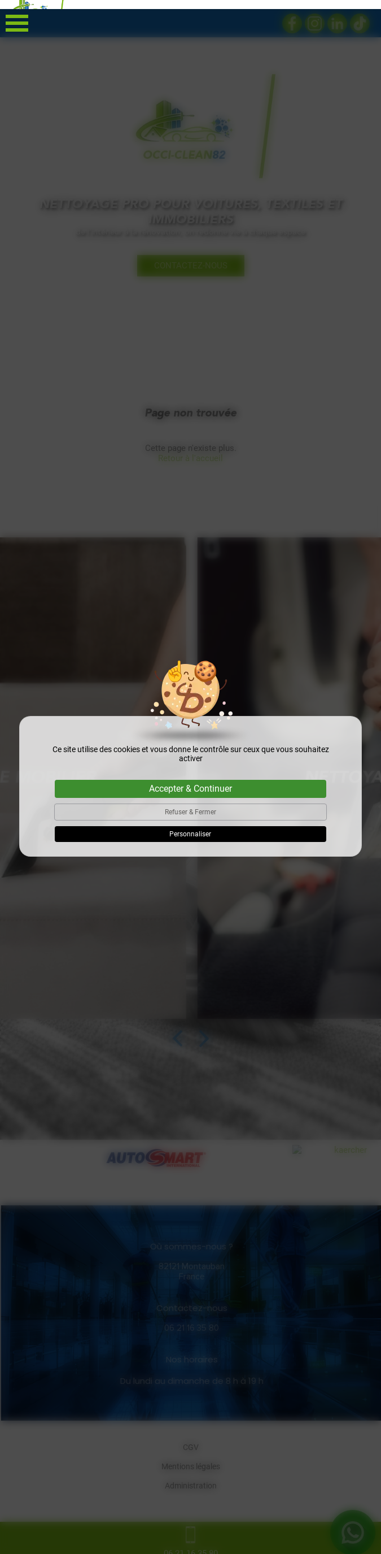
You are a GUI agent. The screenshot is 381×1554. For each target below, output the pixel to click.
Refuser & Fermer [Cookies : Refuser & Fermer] (190, 803)
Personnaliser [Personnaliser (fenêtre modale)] (190, 825)
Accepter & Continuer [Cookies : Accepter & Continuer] (190, 779)
